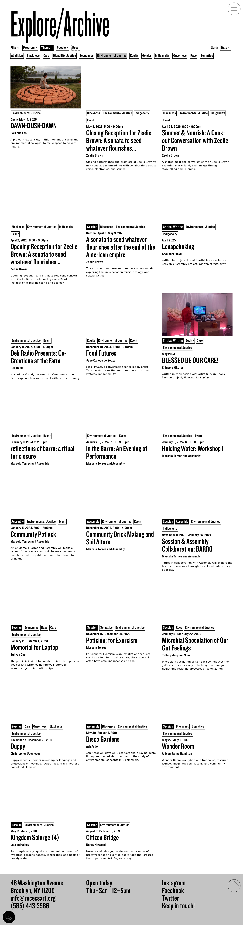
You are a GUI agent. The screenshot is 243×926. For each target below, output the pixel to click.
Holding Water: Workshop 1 (193, 449)
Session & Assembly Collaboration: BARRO (187, 546)
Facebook (173, 891)
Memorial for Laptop (34, 648)
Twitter (170, 899)
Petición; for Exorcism (111, 641)
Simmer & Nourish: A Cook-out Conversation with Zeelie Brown (195, 140)
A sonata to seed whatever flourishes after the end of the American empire (120, 247)
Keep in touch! (178, 907)
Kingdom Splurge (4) (34, 839)
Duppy (17, 747)
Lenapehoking (178, 247)
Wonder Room (178, 747)
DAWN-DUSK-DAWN (33, 126)
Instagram (174, 884)
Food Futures (101, 354)
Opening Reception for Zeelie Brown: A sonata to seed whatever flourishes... (43, 254)
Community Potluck (33, 535)
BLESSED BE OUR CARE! (190, 361)
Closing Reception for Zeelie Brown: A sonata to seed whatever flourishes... (118, 140)
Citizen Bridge (102, 839)
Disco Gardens (103, 740)
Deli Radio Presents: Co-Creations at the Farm (38, 357)
